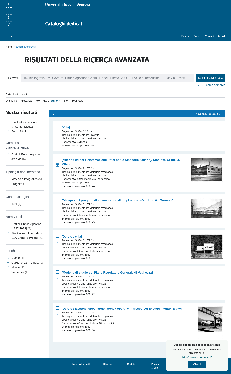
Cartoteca (132, 364)
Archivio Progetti (81, 364)
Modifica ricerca (210, 78)
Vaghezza (19, 272)
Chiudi (197, 364)
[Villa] (66, 127)
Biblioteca (108, 364)
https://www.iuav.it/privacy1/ (197, 357)
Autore (45, 100)
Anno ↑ (55, 100)
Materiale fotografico (26, 179)
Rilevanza (26, 100)
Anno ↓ (66, 100)
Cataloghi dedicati (64, 24)
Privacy (155, 364)
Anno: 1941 (18, 131)
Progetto (19, 184)
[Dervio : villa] (72, 236)
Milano (17, 267)
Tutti (16, 204)
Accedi (221, 36)
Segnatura (77, 100)
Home (9, 36)
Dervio (17, 257)
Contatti (209, 36)
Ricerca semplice (214, 85)
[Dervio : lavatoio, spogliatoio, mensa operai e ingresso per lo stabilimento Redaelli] (123, 308)
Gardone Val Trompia (27, 262)
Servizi (197, 36)
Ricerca (185, 36)
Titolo (37, 100)
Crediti (154, 367)
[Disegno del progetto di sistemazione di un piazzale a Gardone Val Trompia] (117, 200)
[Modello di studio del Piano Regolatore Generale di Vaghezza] (107, 272)
